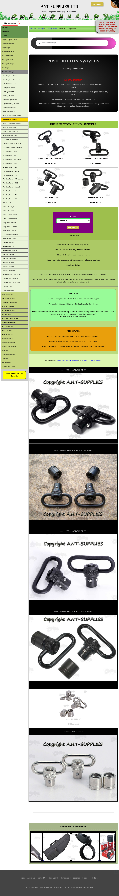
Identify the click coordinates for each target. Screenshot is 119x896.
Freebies (85, 878)
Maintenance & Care (8, 298)
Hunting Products (7, 334)
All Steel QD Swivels (9, 107)
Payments (65, 878)
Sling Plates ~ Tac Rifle (10, 227)
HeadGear (5, 350)
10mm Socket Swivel (9, 238)
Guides (4, 35)
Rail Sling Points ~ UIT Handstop (13, 179)
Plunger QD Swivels (9, 88)
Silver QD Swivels (8, 95)
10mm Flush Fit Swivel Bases (67, 360)
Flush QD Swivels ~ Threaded (12, 123)
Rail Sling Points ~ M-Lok (10, 195)
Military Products (7, 330)
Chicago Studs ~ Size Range (12, 159)
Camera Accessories (8, 354)
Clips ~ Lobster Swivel (10, 215)
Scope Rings (6, 48)
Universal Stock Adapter (10, 234)
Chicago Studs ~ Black (10, 151)
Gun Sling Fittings (51, 28)
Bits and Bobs (6, 362)
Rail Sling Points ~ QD (10, 199)
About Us (31, 878)
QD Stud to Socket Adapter (11, 203)
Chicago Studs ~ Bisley (10, 155)
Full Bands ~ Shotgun (9, 258)
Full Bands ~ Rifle (8, 254)
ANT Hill (5, 27)
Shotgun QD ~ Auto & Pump (11, 282)
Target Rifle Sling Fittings (10, 135)
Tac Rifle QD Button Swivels (91, 360)
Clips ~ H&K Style (8, 207)
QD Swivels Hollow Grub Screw (12, 147)
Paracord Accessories (9, 322)
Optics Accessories (8, 44)
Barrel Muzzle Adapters (9, 346)
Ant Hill (32, 28)
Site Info (5, 31)
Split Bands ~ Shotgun (10, 250)
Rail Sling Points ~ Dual (10, 191)
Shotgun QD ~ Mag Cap (10, 278)
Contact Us (42, 878)
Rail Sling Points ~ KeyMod (11, 187)
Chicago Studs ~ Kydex (10, 167)
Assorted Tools (6, 314)
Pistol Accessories (7, 326)
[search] (71, 43)
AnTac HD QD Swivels (10, 99)
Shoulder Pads (7, 286)
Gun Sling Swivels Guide (73, 69)
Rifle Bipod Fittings (8, 64)
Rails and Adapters (8, 52)
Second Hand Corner (8, 367)
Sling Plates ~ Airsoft (9, 230)
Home (22, 878)
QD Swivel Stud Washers (10, 139)
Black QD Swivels (8, 92)
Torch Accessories (7, 294)
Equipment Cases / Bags (9, 302)
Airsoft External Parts (8, 310)
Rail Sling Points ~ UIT (10, 175)
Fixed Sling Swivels (9, 111)
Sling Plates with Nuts (9, 223)
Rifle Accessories (7, 338)
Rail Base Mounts (7, 56)
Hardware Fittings (8, 290)
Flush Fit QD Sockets (9, 127)
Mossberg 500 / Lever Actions (12, 274)
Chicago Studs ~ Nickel (10, 163)
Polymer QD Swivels (9, 84)
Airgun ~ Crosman (8, 266)
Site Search (53, 878)
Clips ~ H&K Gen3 (8, 211)
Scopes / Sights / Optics (9, 39)
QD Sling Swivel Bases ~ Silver (12, 80)
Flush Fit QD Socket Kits (10, 131)
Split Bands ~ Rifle (8, 246)
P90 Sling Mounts (8, 242)
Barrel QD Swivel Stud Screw (12, 143)
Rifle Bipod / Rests (7, 60)
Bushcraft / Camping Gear (10, 318)
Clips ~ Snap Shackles (10, 219)
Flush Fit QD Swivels (10, 119)
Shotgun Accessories (8, 342)
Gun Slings (40, 28)
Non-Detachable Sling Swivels (12, 115)
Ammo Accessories (8, 306)
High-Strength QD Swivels (11, 103)
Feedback (76, 878)
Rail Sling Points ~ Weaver (11, 171)
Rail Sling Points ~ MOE (10, 183)
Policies (95, 878)
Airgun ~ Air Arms (8, 262)
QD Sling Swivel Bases (10, 76)
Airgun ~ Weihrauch (9, 270)
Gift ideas (5, 358)
